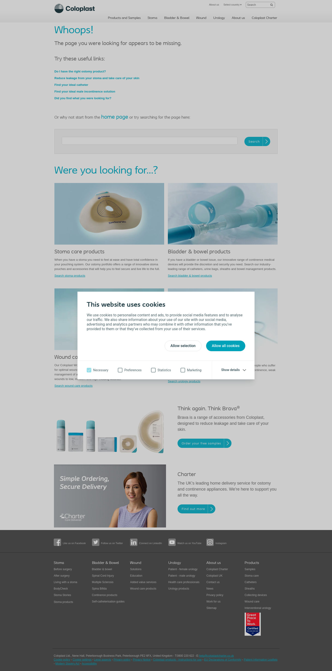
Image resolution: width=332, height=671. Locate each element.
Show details (230, 370)
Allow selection (183, 346)
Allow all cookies (226, 346)
